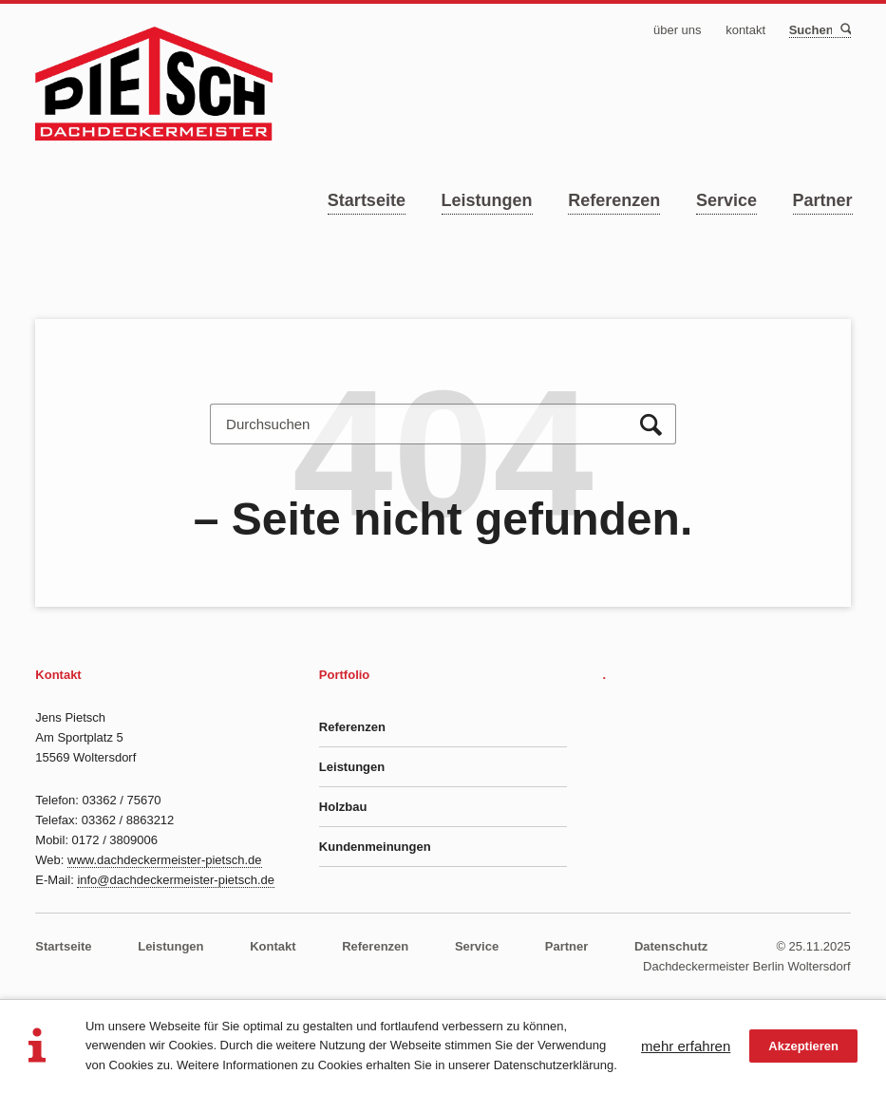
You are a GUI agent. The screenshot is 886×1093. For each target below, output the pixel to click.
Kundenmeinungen (375, 846)
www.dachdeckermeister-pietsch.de (164, 860)
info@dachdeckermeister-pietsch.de (175, 880)
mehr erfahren (685, 1046)
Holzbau (343, 807)
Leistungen (487, 200)
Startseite (366, 200)
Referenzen (614, 200)
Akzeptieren (803, 1046)
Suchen (845, 30)
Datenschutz (670, 946)
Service (726, 200)
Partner (823, 200)
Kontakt (272, 946)
